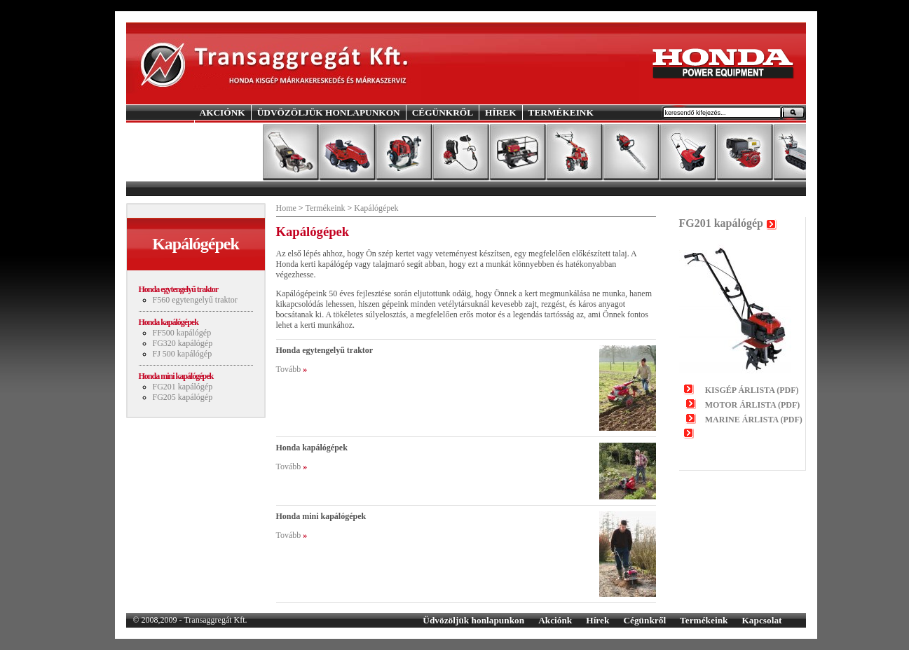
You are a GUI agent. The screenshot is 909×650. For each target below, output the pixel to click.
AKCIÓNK (222, 112)
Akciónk (555, 620)
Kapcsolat (761, 620)
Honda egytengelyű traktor (179, 289)
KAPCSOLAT (229, 127)
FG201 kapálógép (183, 387)
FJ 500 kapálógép (182, 354)
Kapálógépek (376, 208)
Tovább (288, 369)
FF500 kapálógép (182, 333)
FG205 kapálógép (183, 397)
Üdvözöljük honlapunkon (473, 620)
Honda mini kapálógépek (176, 376)
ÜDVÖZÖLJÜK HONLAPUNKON (328, 112)
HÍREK (500, 112)
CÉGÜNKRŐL (442, 112)
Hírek (597, 620)
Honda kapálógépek (168, 322)
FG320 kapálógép (183, 343)
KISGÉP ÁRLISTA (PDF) (752, 390)
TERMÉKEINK (561, 112)
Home (286, 208)
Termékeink (325, 208)
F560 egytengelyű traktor (195, 300)
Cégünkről (644, 620)
